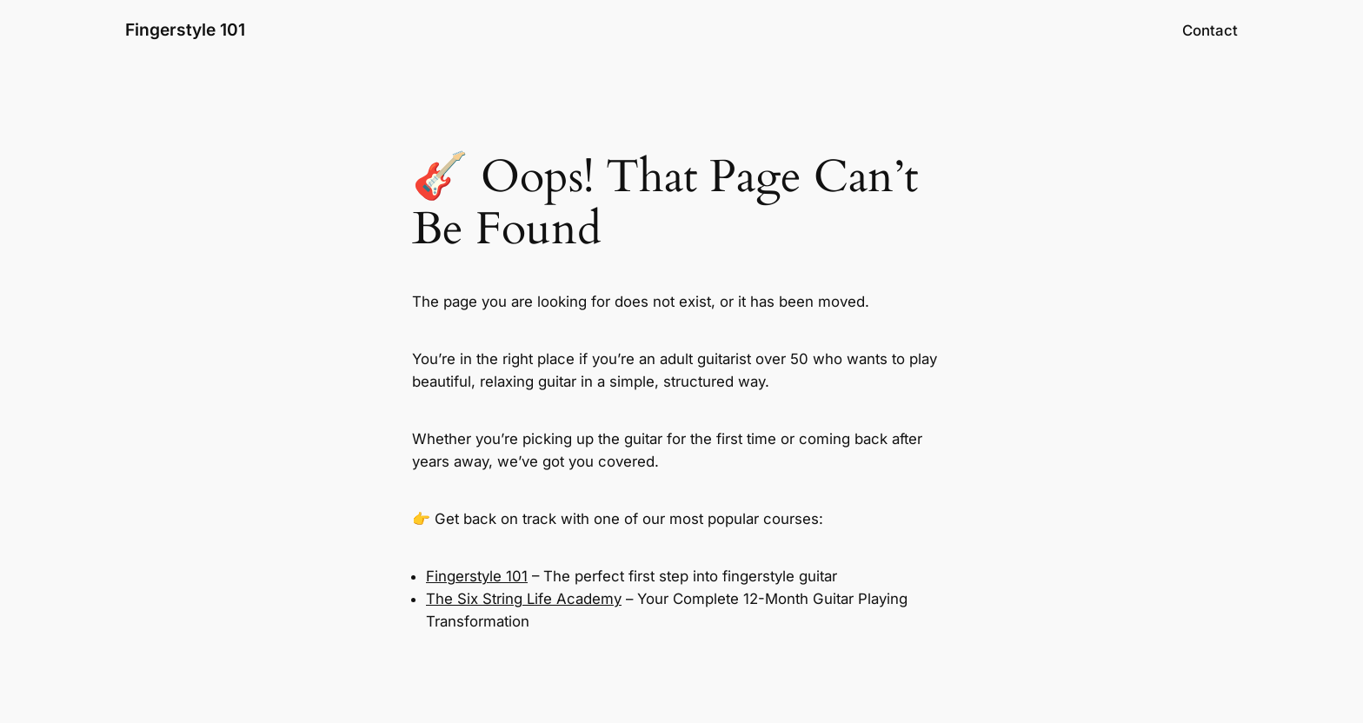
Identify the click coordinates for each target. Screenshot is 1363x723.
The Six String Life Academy (524, 598)
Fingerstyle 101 (185, 29)
